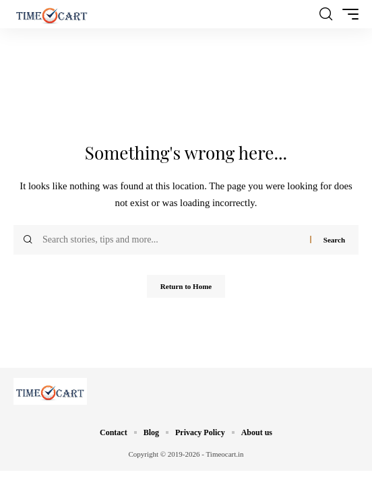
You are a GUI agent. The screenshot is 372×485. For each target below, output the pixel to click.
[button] (326, 14)
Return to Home (186, 286)
